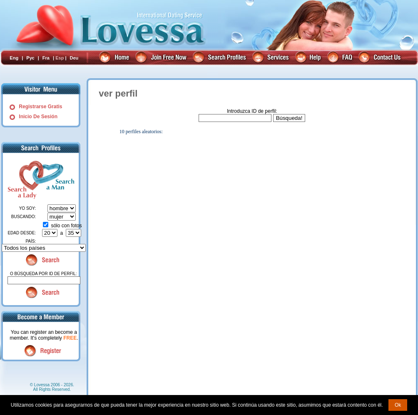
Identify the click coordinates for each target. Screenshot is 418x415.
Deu (74, 57)
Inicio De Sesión (38, 116)
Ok (398, 405)
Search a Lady (21, 179)
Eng (14, 57)
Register (44, 350)
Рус (30, 57)
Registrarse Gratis (40, 106)
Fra (46, 57)
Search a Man (57, 179)
